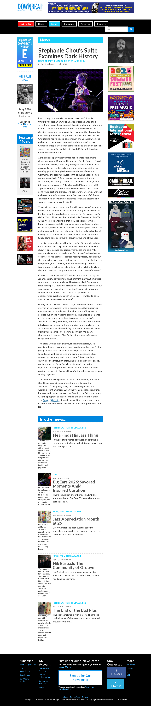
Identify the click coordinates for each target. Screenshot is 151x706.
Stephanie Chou (76, 61)
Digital (27, 124)
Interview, (58, 428)
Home (41, 23)
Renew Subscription (44, 675)
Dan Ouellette (47, 64)
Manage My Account (44, 669)
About (65, 697)
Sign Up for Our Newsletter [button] (80, 677)
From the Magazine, (56, 61)
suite (51, 400)
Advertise (131, 664)
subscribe (26, 24)
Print (20, 124)
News (54, 23)
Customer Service (43, 682)
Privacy (85, 697)
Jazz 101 (128, 673)
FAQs (41, 687)
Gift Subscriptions (25, 669)
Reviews (101, 23)
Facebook (116, 672)
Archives (85, 23)
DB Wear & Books (24, 680)
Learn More (64, 667)
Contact (130, 668)
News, (41, 61)
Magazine (69, 23)
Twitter (115, 684)
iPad (25, 126)
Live (55, 474)
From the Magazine (75, 428)
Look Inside (24, 116)
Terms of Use (75, 697)
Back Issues (25, 675)
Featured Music (26, 139)
